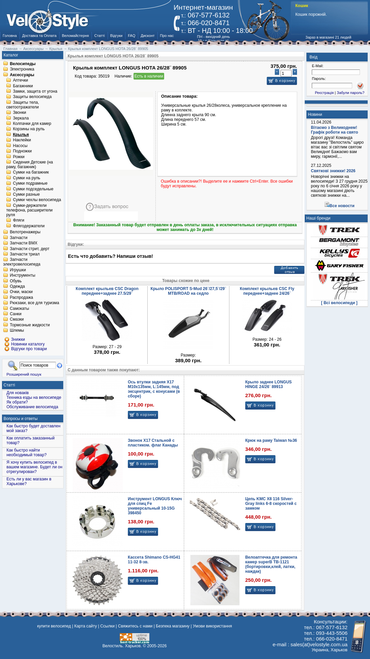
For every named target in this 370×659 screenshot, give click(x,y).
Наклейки (22, 140)
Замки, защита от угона (35, 91)
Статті (99, 36)
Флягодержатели (28, 226)
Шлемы (17, 330)
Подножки (22, 151)
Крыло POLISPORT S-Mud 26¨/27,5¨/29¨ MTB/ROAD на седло (188, 291)
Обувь (16, 281)
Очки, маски (21, 292)
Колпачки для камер (32, 123)
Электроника (22, 69)
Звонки (19, 112)
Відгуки (116, 36)
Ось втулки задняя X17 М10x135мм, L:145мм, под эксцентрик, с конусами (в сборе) (154, 389)
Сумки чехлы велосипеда (37, 200)
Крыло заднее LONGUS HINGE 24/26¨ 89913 (268, 384)
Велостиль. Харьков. (122, 646)
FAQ (131, 36)
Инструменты (22, 275)
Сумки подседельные (33, 189)
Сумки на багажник (31, 172)
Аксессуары (22, 75)
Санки (16, 314)
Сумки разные (26, 194)
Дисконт (147, 36)
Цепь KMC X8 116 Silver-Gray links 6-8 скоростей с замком (271, 504)
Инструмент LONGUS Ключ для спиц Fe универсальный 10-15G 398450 (155, 506)
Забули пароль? (350, 93)
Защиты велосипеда (32, 97)
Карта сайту (85, 626)
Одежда (17, 286)
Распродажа (21, 297)
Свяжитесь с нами (135, 626)
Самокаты (19, 308)
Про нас (167, 36)
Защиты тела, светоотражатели (22, 104)
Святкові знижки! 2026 (333, 171)
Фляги (18, 220)
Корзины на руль (28, 129)
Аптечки (20, 80)
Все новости (342, 205)
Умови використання (212, 626)
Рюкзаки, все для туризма (34, 303)
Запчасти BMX (23, 243)
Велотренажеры (25, 232)
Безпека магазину (172, 626)
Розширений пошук (23, 374)
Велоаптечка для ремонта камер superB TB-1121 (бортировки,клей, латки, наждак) (271, 564)
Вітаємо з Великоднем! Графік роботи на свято (334, 130)
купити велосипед (54, 626)
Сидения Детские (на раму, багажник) (29, 164)
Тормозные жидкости (30, 325)
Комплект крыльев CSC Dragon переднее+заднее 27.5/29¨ (107, 291)
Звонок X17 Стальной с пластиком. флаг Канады (153, 443)
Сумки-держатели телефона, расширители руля (29, 210)
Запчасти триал (25, 254)
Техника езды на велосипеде (33, 397)
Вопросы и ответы (21, 418)
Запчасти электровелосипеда (21, 262)
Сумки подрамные (30, 183)
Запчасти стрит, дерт (29, 248)
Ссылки (107, 626)
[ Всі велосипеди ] (339, 302)
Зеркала (21, 118)
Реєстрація (324, 93)
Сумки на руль (26, 178)
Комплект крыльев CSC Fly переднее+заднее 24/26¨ (267, 291)
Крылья (21, 134)
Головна (10, 36)
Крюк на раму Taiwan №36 (271, 440)
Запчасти (18, 237)
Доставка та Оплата (39, 36)
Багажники (23, 86)
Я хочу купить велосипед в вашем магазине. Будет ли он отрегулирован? (34, 467)
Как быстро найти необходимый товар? (26, 452)
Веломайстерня (75, 36)
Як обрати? (17, 402)
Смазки (17, 319)
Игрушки (18, 270)
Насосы (20, 145)
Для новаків (17, 392)
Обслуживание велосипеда (32, 407)
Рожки (18, 156)
